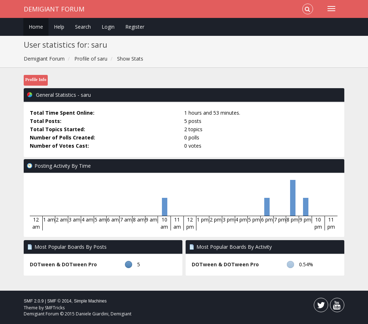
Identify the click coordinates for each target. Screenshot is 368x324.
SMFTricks (55, 308)
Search (83, 26)
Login (108, 26)
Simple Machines (90, 301)
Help (59, 26)
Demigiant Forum (54, 9)
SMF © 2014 (59, 301)
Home (36, 26)
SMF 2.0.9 (33, 301)
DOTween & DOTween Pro (63, 264)
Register (134, 26)
